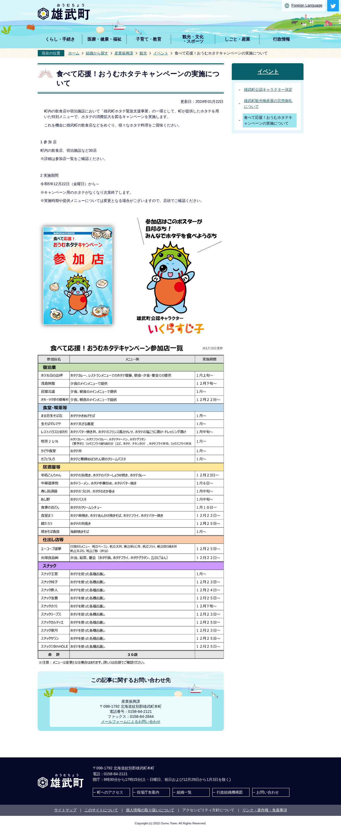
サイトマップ (65, 810)
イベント (160, 53)
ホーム (73, 53)
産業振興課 (124, 53)
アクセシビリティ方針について (208, 810)
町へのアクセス (110, 792)
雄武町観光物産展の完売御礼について (268, 104)
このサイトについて (101, 810)
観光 (143, 53)
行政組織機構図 (230, 792)
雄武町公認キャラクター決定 (268, 89)
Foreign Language (306, 5)
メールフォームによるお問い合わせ (131, 721)
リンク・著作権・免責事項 (264, 810)
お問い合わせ (267, 792)
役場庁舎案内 (148, 792)
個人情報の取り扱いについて (150, 810)
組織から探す (97, 53)
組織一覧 (184, 792)
